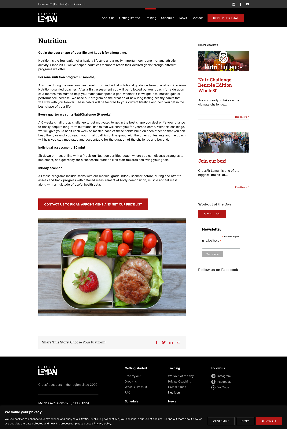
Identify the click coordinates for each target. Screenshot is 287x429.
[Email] (178, 342)
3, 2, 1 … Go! (212, 214)
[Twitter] (163, 342)
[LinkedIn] (171, 342)
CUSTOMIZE (221, 421)
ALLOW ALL (269, 421)
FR (51, 4)
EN (55, 4)
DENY (245, 421)
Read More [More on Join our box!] (241, 187)
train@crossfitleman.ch (72, 4)
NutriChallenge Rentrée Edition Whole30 (215, 85)
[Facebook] (156, 342)
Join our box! (212, 161)
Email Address (211, 240)
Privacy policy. (103, 423)
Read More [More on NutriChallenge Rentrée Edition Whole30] (241, 116)
